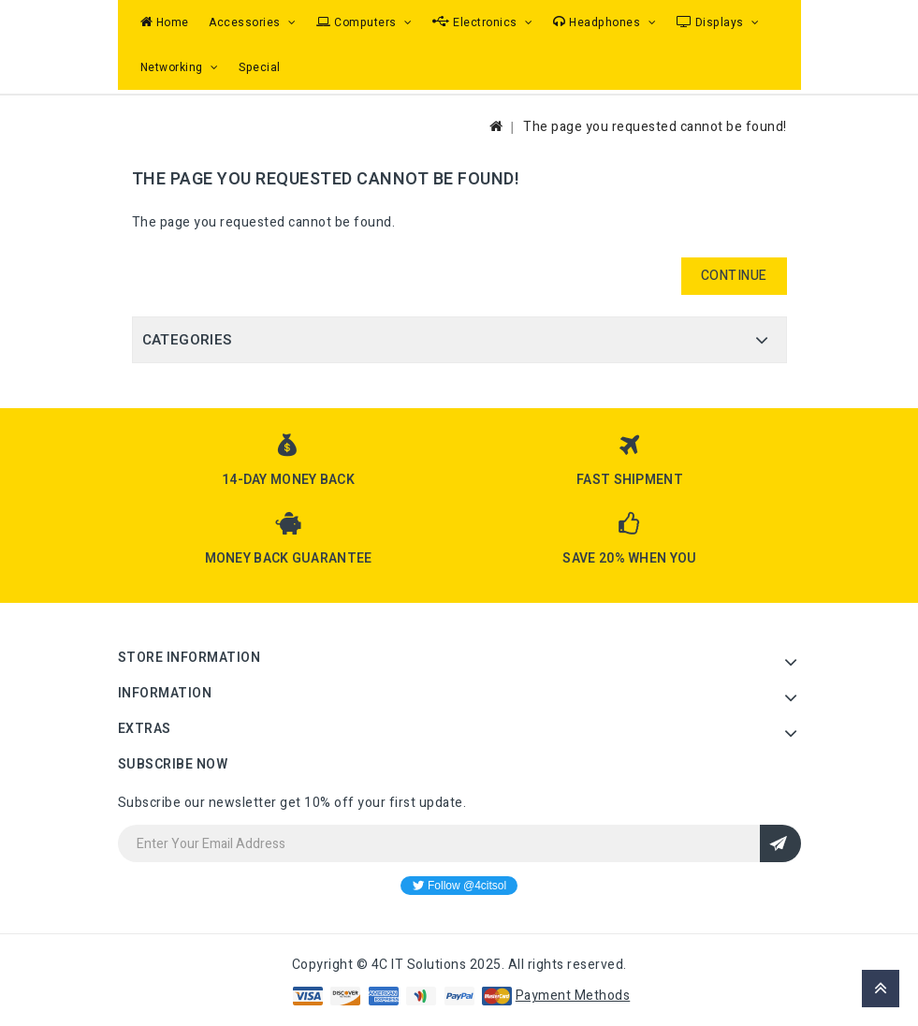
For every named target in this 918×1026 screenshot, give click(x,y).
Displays (712, 22)
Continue (734, 276)
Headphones (598, 22)
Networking (173, 67)
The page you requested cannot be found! (655, 127)
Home (164, 22)
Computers (358, 22)
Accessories (246, 22)
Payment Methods (573, 995)
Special (260, 67)
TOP (880, 988)
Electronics (476, 22)
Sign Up (780, 843)
